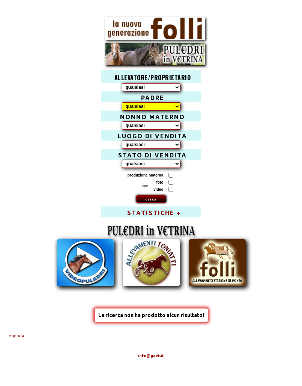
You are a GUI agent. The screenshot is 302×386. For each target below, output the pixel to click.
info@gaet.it (151, 355)
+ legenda (14, 336)
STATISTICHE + (154, 212)
